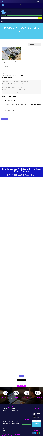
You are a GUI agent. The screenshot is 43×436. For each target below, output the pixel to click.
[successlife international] (2, 1)
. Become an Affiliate (6, 421)
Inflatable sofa (13, 108)
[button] (20, 5)
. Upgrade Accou (5, 428)
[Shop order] (34, 44)
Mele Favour (7, 98)
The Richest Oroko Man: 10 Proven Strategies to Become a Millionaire (15, 81)
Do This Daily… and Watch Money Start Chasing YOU (12, 87)
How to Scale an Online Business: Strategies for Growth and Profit (14, 92)
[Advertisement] (21, 156)
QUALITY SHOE (13, 98)
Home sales (9, 37)
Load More (21, 375)
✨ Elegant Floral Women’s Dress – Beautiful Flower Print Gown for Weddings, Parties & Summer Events (23, 105)
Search (3, 73)
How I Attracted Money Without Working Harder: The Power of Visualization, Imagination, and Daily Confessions (16, 84)
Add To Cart (6, 66)
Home (3, 37)
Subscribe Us (37, 424)
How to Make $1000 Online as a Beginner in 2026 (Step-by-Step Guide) (15, 89)
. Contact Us (4, 410)
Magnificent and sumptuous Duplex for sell (11, 62)
